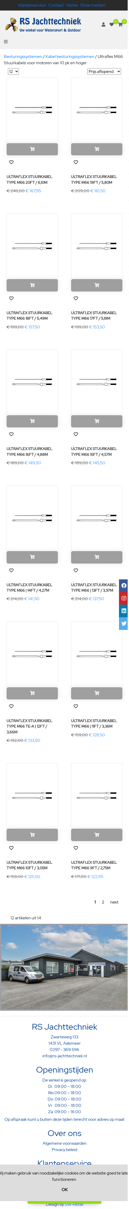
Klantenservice (32, 5)
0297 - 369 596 (64, 1049)
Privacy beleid (64, 1149)
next (114, 902)
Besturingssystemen (23, 56)
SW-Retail (74, 1204)
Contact (56, 5)
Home (72, 5)
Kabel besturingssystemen (70, 56)
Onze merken (92, 5)
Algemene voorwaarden (65, 1143)
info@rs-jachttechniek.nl (64, 1056)
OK (65, 1189)
